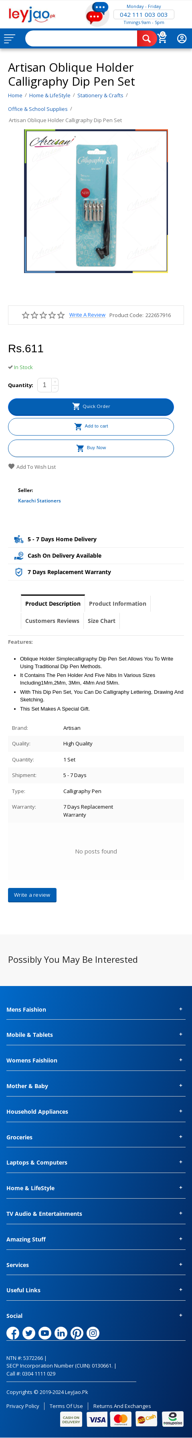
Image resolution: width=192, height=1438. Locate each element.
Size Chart (101, 621)
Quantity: (20, 385)
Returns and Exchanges (122, 1406)
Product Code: (126, 315)
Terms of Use (66, 1406)
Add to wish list (32, 466)
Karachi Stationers (39, 500)
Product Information (117, 603)
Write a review (87, 315)
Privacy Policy (22, 1406)
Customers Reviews (52, 621)
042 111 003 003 (144, 14)
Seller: (25, 490)
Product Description (53, 603)
